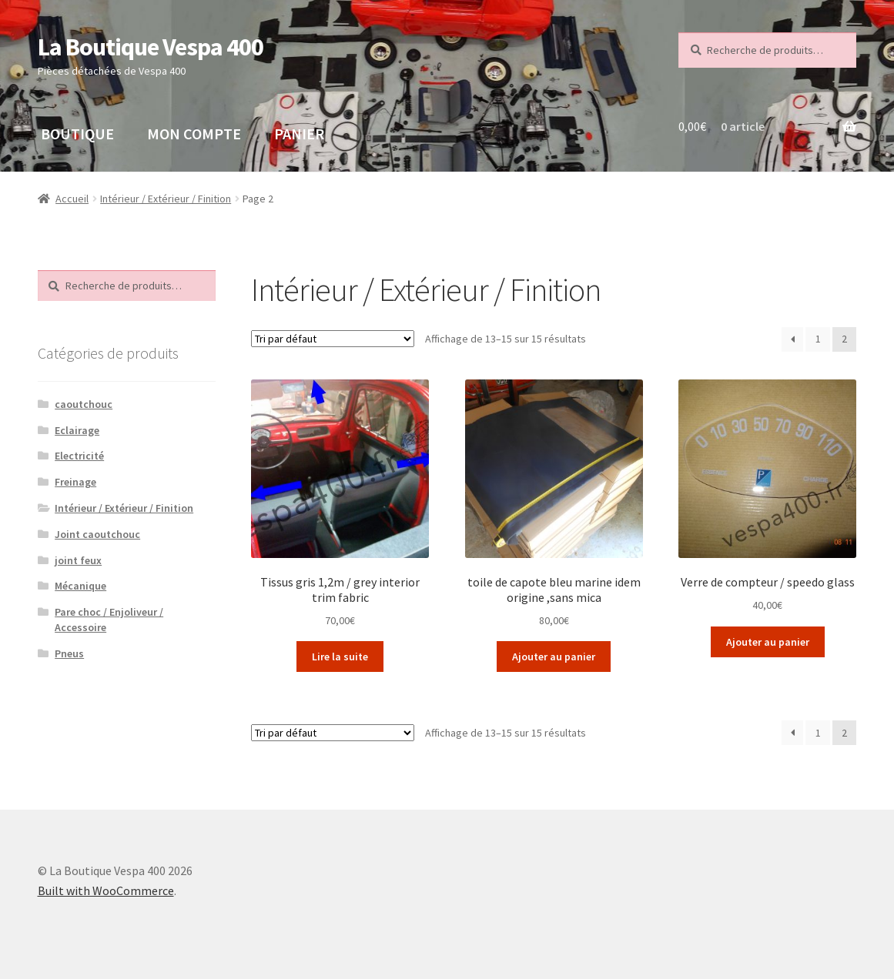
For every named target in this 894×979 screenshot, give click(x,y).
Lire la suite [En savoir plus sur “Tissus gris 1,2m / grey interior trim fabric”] (340, 656)
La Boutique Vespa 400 (150, 47)
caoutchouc (83, 404)
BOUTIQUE (77, 133)
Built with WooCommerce (106, 890)
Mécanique (80, 586)
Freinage (75, 482)
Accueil (72, 198)
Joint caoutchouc (97, 534)
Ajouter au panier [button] (553, 656)
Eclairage (77, 430)
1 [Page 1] (818, 339)
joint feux (78, 560)
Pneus (69, 653)
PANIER (299, 133)
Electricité (79, 456)
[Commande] (332, 338)
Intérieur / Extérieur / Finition (165, 198)
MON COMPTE (194, 133)
